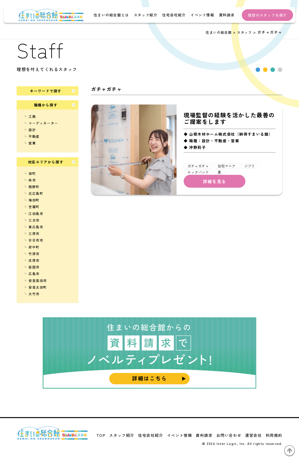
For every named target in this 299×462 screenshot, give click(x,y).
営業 (32, 143)
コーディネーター (43, 123)
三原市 (34, 233)
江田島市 (35, 213)
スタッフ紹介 (146, 14)
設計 (32, 130)
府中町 (34, 247)
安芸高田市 (37, 280)
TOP (101, 435)
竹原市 (34, 254)
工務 (32, 116)
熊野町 (34, 187)
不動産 (34, 136)
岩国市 (34, 267)
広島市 (34, 273)
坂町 (32, 173)
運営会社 (253, 435)
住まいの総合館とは (111, 14)
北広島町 (35, 193)
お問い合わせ (229, 435)
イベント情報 (202, 14)
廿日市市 (35, 240)
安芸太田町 (37, 287)
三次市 (34, 220)
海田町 (34, 200)
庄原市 (34, 260)
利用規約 (274, 435)
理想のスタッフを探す (267, 15)
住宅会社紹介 (174, 14)
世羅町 (34, 207)
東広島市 (35, 227)
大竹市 (34, 294)
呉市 (32, 180)
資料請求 (227, 14)
